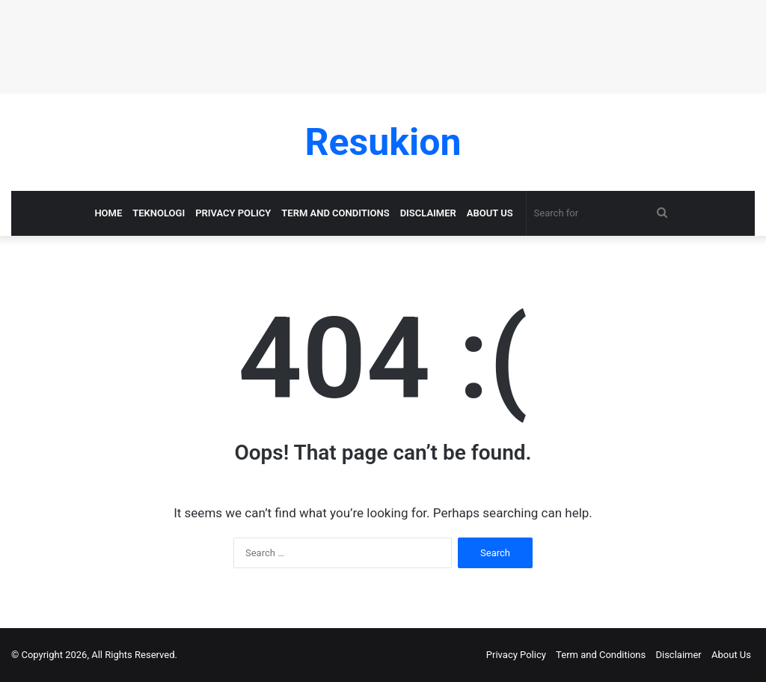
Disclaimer (428, 213)
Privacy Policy (233, 213)
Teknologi (158, 213)
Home (108, 213)
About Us (490, 213)
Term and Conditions (335, 213)
